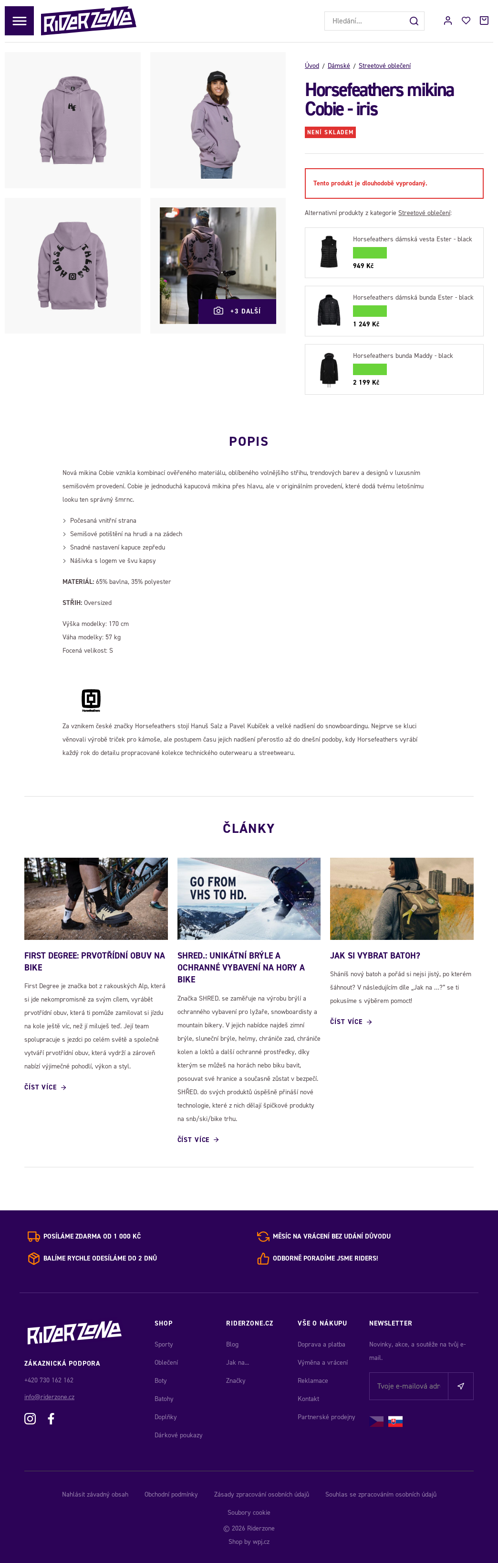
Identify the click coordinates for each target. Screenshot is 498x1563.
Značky (236, 1380)
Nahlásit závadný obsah (95, 1494)
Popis (249, 441)
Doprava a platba (321, 1344)
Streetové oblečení (385, 65)
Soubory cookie (249, 1512)
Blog (232, 1344)
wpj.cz (261, 1541)
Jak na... (237, 1362)
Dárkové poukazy (179, 1435)
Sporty (164, 1344)
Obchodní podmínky (171, 1494)
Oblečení (166, 1362)
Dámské (339, 65)
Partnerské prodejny (326, 1417)
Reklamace (313, 1380)
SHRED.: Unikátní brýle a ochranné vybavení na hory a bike (241, 967)
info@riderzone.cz (49, 1396)
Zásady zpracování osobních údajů (261, 1494)
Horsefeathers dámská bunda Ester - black (413, 297)
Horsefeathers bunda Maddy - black (403, 355)
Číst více (40, 1087)
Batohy (164, 1398)
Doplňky (166, 1417)
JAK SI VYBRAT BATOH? (375, 955)
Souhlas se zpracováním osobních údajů (380, 1494)
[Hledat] (415, 21)
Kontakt (308, 1398)
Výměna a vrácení (323, 1362)
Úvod (312, 65)
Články (249, 828)
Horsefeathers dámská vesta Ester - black (412, 239)
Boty (161, 1380)
